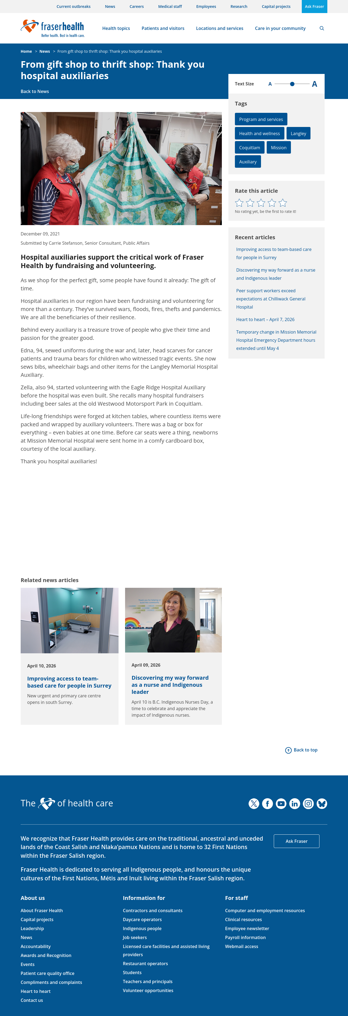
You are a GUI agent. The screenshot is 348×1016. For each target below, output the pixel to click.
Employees (206, 6)
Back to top (306, 750)
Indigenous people (142, 928)
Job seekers (135, 937)
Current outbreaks (74, 6)
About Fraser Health (42, 911)
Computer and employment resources (265, 911)
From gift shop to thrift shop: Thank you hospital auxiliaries (109, 51)
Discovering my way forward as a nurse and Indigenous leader (170, 684)
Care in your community (280, 28)
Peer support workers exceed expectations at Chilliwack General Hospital (271, 299)
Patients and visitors (163, 28)
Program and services (261, 119)
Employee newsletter (247, 928)
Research (239, 6)
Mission (279, 148)
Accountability (36, 946)
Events (28, 964)
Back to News (35, 91)
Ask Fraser (314, 6)
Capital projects (276, 6)
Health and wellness (259, 133)
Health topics (116, 28)
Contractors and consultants (152, 911)
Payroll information (245, 937)
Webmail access (241, 946)
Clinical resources (243, 919)
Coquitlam (249, 148)
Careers (137, 6)
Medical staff (170, 6)
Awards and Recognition (46, 955)
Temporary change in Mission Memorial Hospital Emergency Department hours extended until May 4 (276, 340)
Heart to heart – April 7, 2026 (265, 319)
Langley (298, 133)
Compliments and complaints (51, 982)
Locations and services (219, 28)
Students (132, 972)
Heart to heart (36, 991)
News (110, 6)
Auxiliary (248, 162)
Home (26, 51)
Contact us (32, 1000)
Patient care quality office (47, 973)
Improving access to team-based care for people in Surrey (69, 682)
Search (322, 28)
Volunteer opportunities (148, 990)
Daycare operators (142, 919)
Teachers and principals (148, 981)
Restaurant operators (145, 964)
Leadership (32, 928)
